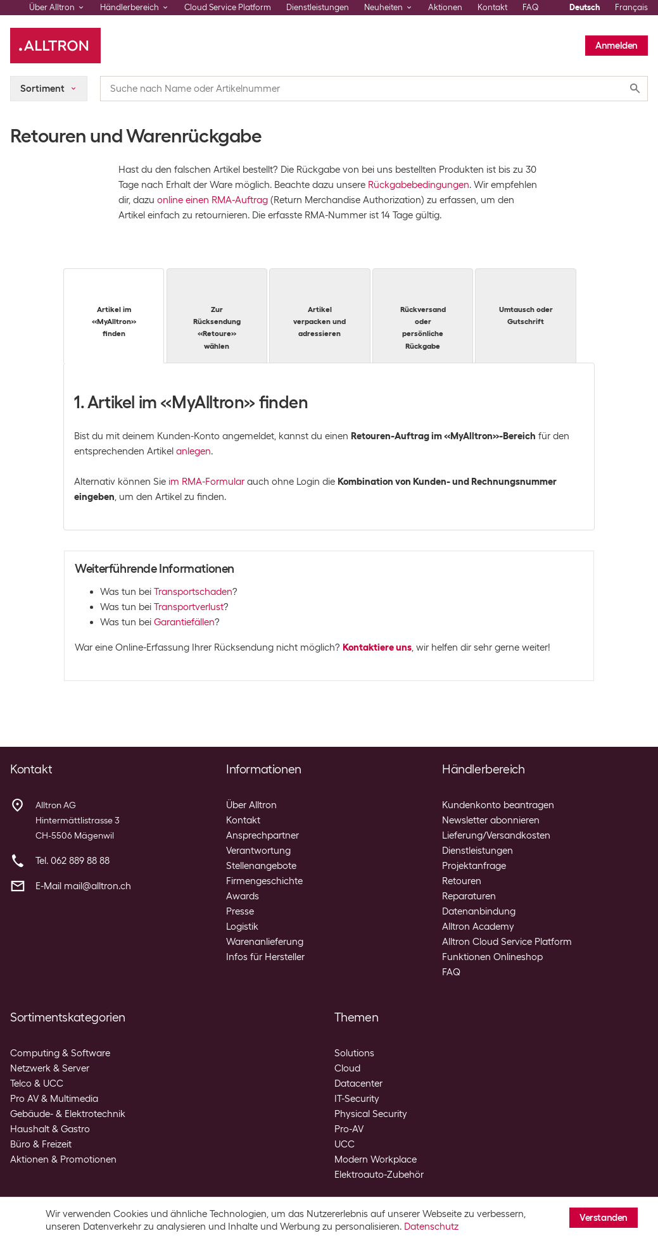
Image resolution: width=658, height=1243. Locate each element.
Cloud (347, 1068)
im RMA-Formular (206, 481)
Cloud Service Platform (227, 7)
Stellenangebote (261, 865)
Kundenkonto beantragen (498, 805)
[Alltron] (55, 45)
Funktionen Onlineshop (492, 957)
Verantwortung (258, 850)
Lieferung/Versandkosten (496, 835)
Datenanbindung (479, 911)
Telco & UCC (36, 1083)
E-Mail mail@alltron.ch (83, 886)
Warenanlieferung (264, 941)
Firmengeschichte (264, 881)
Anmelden (616, 45)
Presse (240, 911)
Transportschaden (193, 591)
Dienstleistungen (317, 7)
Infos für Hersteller (265, 957)
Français (631, 7)
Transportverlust (189, 607)
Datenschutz (431, 1226)
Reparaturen (469, 896)
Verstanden (603, 1217)
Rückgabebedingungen (418, 185)
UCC (344, 1144)
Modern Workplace (375, 1159)
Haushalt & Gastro (50, 1129)
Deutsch (584, 7)
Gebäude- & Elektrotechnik (67, 1114)
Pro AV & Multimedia (54, 1098)
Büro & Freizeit (41, 1144)
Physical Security (370, 1114)
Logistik (242, 926)
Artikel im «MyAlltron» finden (113, 308)
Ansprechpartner (262, 835)
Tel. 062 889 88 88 (72, 860)
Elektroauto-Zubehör (379, 1174)
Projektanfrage (474, 865)
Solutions (354, 1053)
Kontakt (492, 7)
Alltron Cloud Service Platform (507, 941)
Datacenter (358, 1083)
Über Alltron (251, 805)
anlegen (193, 451)
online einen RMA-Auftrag (212, 200)
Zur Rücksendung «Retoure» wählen (216, 315)
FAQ (530, 7)
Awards (242, 896)
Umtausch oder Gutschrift (525, 302)
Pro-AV (349, 1129)
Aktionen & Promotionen (63, 1159)
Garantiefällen (184, 622)
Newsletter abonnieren (491, 820)
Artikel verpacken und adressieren (319, 308)
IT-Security (356, 1098)
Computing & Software (60, 1053)
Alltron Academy (478, 926)
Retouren (461, 881)
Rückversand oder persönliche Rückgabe (422, 315)
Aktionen (445, 7)
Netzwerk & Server (49, 1068)
